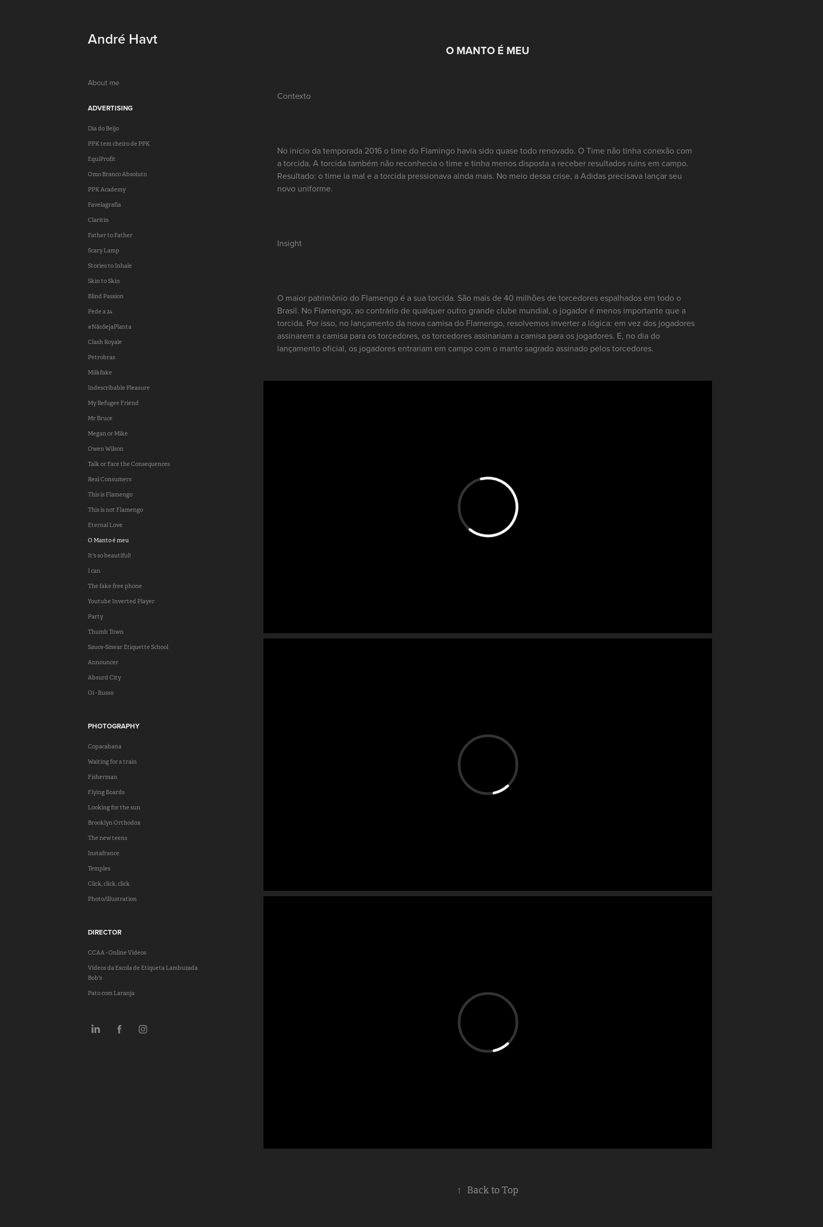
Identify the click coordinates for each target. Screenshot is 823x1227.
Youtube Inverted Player (121, 601)
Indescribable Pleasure (119, 387)
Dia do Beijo (103, 128)
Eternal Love (105, 525)
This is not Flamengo (115, 509)
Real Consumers (109, 479)
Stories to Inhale (110, 265)
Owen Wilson (106, 448)
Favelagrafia (104, 204)
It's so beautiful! (109, 555)
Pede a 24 (100, 311)
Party (95, 616)
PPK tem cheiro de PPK (119, 143)
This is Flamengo (110, 494)
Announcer (103, 662)
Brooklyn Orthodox (114, 822)
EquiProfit (102, 159)
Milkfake (100, 372)
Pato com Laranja (111, 993)
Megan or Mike (108, 433)
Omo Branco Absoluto (117, 174)
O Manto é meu (108, 540)
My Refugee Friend (113, 403)
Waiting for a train (112, 761)
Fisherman (102, 776)
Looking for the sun (114, 807)
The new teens (107, 837)
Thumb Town (106, 631)
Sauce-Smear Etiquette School (128, 647)
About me (103, 82)
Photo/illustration (112, 898)
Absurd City (104, 677)
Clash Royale (105, 342)
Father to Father (110, 235)
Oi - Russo (101, 692)
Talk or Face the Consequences (129, 464)
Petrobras (101, 357)
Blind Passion (106, 296)
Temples (99, 868)
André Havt (122, 38)
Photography (113, 726)
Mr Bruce (100, 418)
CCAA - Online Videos (117, 952)
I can (94, 570)
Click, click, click (109, 883)
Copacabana (104, 746)
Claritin (98, 220)
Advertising (110, 108)
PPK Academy (107, 189)
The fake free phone (115, 586)
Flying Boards (106, 792)
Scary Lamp (103, 250)
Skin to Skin (104, 281)
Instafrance (103, 853)
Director (104, 932)
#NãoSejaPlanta (109, 326)
